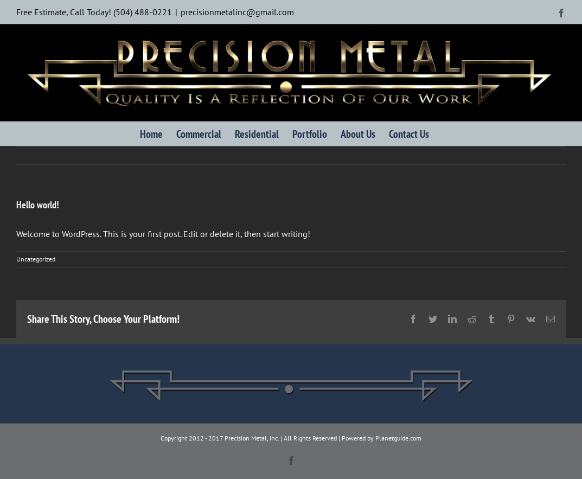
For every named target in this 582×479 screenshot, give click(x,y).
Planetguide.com (398, 438)
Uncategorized (35, 259)
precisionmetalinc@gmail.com (237, 12)
